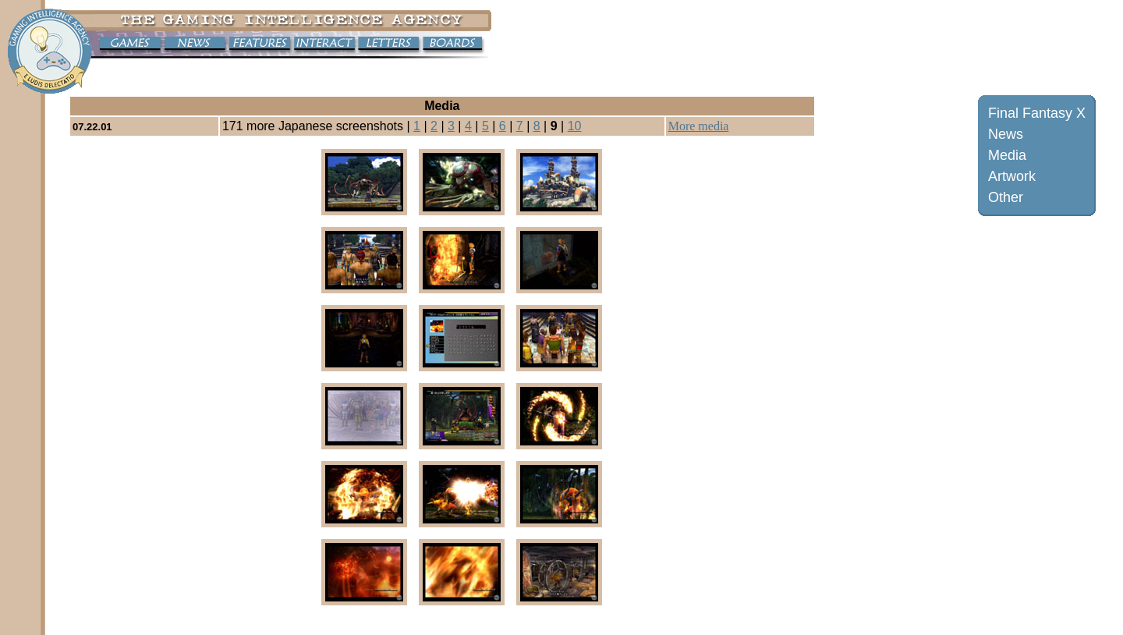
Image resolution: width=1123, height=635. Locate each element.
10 (575, 126)
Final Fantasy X (1037, 113)
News (1005, 134)
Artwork (1012, 176)
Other (1005, 197)
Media (1007, 155)
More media (698, 126)
